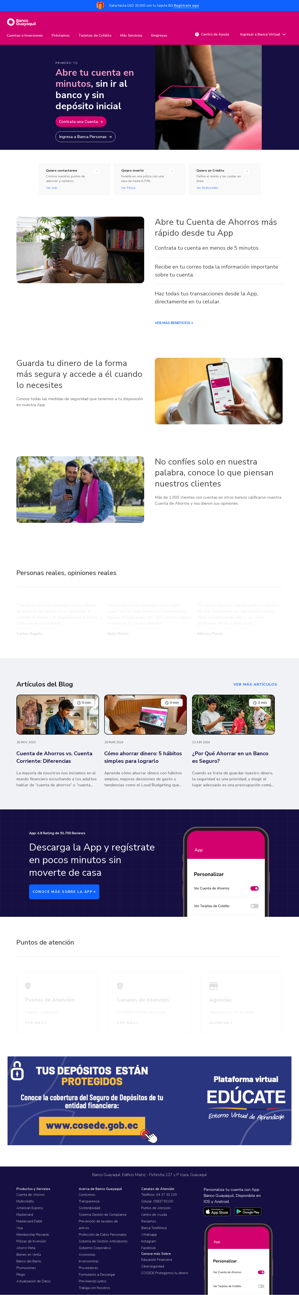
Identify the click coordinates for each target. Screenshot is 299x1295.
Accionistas (87, 1255)
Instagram (148, 1242)
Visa (19, 1228)
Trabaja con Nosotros (94, 1288)
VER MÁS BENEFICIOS (174, 324)
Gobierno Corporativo (95, 1248)
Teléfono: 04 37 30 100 (159, 1195)
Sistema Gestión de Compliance (103, 1215)
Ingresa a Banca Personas (87, 137)
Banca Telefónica (154, 1228)
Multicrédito (25, 1202)
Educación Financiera (156, 1260)
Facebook (148, 1248)
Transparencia (89, 1202)
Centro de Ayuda (154, 1215)
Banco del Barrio (28, 1261)
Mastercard (24, 1215)
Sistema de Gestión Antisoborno (103, 1242)
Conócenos (87, 1195)
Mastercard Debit (29, 1222)
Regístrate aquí (186, 5)
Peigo (20, 1275)
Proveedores (88, 1268)
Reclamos (148, 1222)
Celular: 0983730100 (157, 1202)
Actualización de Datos (33, 1281)
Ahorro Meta (25, 1248)
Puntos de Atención (156, 1208)
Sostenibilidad (89, 1208)
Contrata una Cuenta (83, 122)
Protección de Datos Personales (103, 1235)
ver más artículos (254, 685)
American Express (29, 1208)
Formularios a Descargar (97, 1275)
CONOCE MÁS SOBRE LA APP (66, 893)
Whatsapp (149, 1235)
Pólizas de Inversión (31, 1242)
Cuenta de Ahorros (30, 1195)
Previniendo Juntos (92, 1281)
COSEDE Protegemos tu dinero (164, 1273)
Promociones (26, 1268)
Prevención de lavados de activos (98, 1225)
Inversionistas (89, 1261)
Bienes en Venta (28, 1255)
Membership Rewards (32, 1235)
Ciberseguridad (152, 1266)
